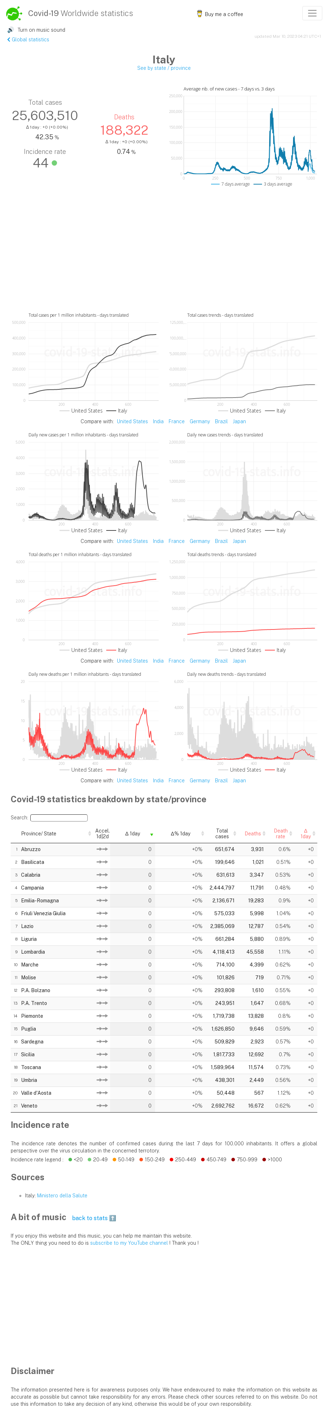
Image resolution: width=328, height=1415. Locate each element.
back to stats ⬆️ (94, 1216)
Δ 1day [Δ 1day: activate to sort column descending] (301, 833)
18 (15, 1066)
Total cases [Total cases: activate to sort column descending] (183, 833)
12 (15, 989)
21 (15, 1104)
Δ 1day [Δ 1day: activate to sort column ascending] (106, 833)
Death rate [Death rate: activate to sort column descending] (263, 833)
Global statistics (28, 39)
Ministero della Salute (62, 1194)
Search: (49, 817)
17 (15, 1053)
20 (14, 1091)
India (158, 421)
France (177, 421)
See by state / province (164, 68)
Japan (239, 421)
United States (132, 421)
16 (15, 1040)
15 (15, 1027)
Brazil (221, 421)
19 (15, 1079)
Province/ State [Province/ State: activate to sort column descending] (38, 833)
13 (15, 1002)
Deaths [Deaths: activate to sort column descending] (223, 833)
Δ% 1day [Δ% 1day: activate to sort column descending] (141, 833)
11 (15, 976)
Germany (200, 421)
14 (15, 1014)
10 (15, 963)
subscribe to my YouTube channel (129, 1241)
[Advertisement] (164, 258)
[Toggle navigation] (312, 13)
